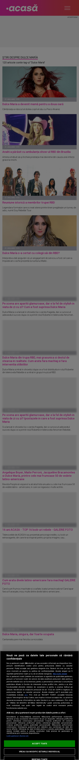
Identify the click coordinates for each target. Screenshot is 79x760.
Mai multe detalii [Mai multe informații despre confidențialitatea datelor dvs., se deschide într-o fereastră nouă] (60, 674)
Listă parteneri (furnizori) (17, 736)
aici (26, 695)
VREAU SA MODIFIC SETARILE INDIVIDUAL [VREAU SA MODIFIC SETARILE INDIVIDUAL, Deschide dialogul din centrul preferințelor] (39, 751)
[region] (39, 705)
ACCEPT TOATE (39, 743)
